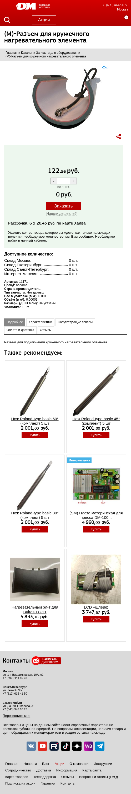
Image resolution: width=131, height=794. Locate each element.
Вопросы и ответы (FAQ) (98, 777)
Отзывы (46, 330)
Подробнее (15, 322)
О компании (78, 764)
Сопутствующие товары (75, 322)
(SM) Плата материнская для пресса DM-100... (96, 515)
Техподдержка (44, 777)
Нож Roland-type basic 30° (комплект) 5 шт (34, 515)
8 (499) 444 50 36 (115, 5)
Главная (11, 764)
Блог (45, 764)
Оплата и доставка (20, 330)
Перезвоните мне (16, 716)
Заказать (63, 206)
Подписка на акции (20, 783)
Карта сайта (91, 770)
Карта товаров (16, 777)
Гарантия (48, 783)
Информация (66, 770)
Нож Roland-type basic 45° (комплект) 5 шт (96, 421)
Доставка (43, 770)
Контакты (68, 783)
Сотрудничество (18, 770)
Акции (44, 20)
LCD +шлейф (96, 607)
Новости (30, 764)
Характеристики (40, 322)
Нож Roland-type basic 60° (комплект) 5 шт (34, 421)
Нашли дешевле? (61, 213)
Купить (34, 435)
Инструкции (103, 764)
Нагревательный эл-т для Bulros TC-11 (35, 609)
